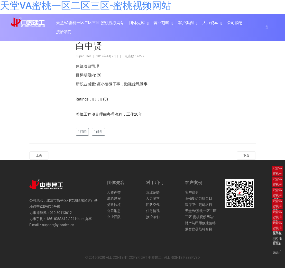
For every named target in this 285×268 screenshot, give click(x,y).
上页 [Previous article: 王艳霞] (39, 155)
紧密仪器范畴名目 (198, 229)
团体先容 (137, 22)
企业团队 (114, 217)
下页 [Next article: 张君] (246, 155)
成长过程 (114, 198)
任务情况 (153, 211)
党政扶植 (114, 205)
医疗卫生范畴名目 (198, 205)
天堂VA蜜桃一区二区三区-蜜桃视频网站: (277, 171)
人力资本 (210, 22)
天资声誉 (114, 192)
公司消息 (235, 22)
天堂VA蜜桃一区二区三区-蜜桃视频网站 (85, 5)
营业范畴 (161, 22)
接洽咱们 (64, 31)
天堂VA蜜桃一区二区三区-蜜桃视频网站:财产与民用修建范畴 (201, 217)
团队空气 (153, 205)
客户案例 (186, 22)
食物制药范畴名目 (198, 198)
